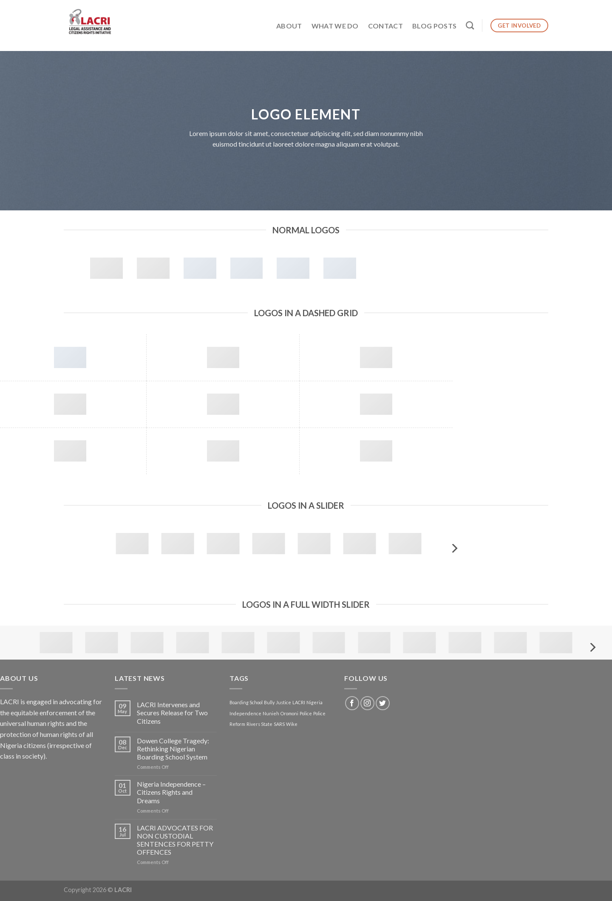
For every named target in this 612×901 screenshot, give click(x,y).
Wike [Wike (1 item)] (292, 724)
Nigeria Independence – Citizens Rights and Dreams (171, 792)
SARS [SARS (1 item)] (279, 724)
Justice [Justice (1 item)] (283, 702)
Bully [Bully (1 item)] (269, 702)
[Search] (470, 25)
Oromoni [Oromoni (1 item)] (289, 713)
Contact (385, 26)
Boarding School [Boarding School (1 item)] (246, 702)
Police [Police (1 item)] (306, 713)
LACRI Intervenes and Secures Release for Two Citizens (172, 712)
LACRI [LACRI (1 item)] (298, 702)
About (289, 26)
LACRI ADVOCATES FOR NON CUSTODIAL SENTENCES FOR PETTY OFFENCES (175, 840)
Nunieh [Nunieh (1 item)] (271, 713)
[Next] (454, 548)
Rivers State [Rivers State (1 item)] (259, 724)
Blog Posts (434, 26)
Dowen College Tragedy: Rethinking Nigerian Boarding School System (173, 749)
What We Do (335, 26)
